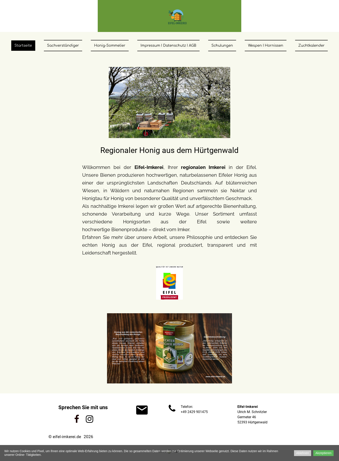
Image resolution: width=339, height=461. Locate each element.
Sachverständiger (63, 46)
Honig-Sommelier (109, 46)
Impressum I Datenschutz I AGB (168, 46)
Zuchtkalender (311, 46)
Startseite (23, 46)
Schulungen (222, 46)
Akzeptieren (323, 453)
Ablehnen (302, 453)
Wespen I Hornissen (265, 46)
